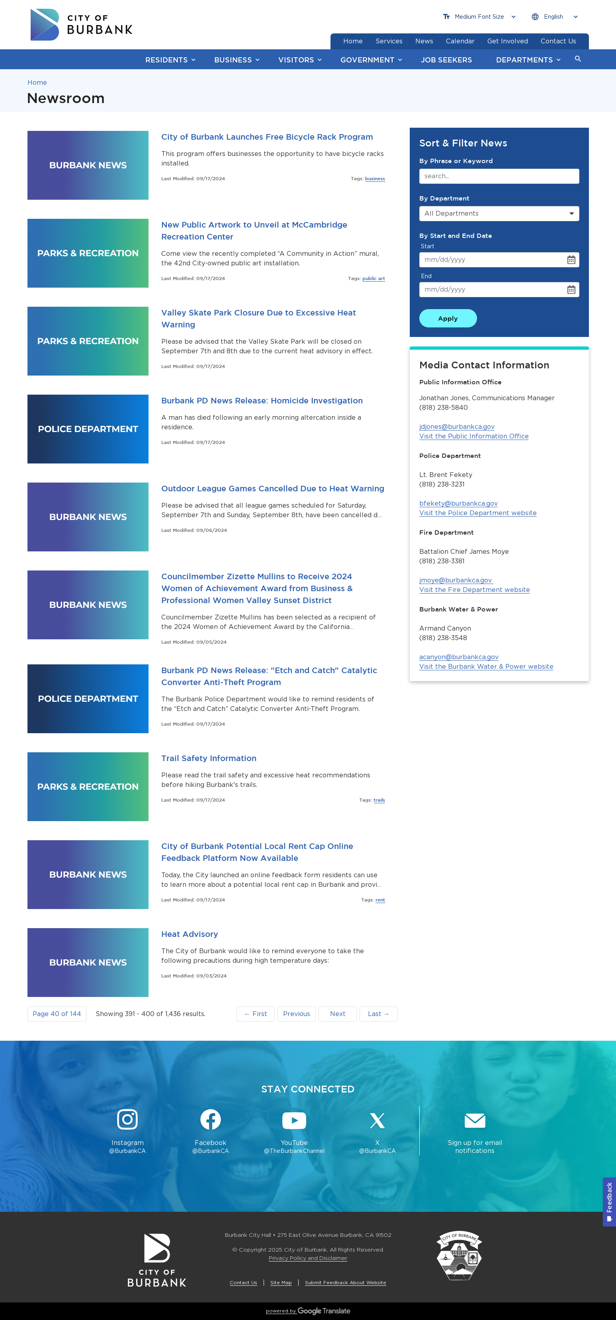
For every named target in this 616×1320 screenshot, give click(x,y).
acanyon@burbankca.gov (459, 657)
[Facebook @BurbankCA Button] (210, 1132)
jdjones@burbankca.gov (457, 426)
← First (255, 1014)
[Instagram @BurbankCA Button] (127, 1132)
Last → (379, 1014)
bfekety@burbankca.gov (458, 503)
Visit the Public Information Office (474, 436)
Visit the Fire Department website (474, 590)
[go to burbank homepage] (82, 25)
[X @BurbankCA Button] (377, 1132)
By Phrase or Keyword (456, 160)
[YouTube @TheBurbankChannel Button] (294, 1132)
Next (338, 1014)
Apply (448, 318)
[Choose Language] (554, 17)
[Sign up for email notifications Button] (475, 1132)
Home (37, 82)
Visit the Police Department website (478, 513)
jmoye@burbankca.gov (456, 580)
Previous (296, 1014)
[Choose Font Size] (479, 17)
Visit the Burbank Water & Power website (486, 666)
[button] (578, 59)
